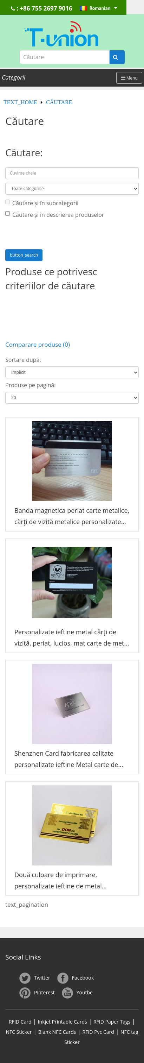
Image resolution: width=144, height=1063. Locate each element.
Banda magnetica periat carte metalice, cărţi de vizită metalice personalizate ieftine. (71, 517)
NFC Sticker (19, 1032)
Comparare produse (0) (37, 344)
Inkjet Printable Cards (62, 1021)
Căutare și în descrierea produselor (54, 215)
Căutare (59, 102)
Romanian (102, 8)
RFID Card (20, 1021)
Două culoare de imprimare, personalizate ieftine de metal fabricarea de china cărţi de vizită (62, 881)
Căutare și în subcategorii (41, 203)
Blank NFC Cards (57, 1032)
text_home (20, 102)
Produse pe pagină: (30, 385)
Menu (129, 78)
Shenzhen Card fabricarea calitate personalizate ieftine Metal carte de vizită (66, 759)
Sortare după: (23, 360)
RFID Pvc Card (98, 1032)
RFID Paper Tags (111, 1021)
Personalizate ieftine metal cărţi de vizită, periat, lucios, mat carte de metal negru (71, 638)
